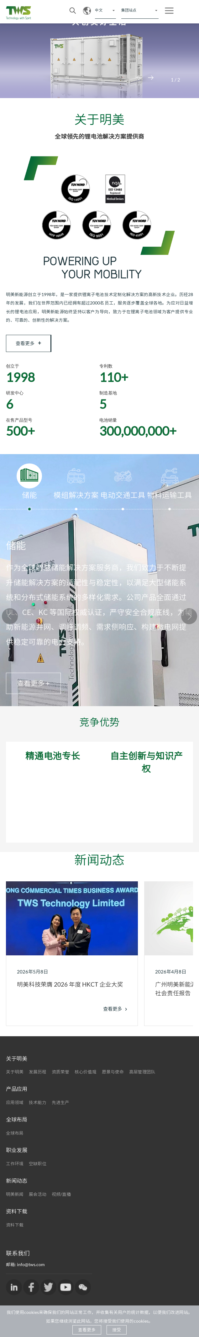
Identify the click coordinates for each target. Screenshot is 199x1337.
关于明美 (15, 1075)
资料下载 (15, 1228)
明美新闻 (15, 1197)
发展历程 (37, 1075)
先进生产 (60, 1106)
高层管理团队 (142, 1075)
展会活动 (37, 1197)
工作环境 (15, 1167)
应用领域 (15, 1106)
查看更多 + (33, 687)
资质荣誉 (60, 1075)
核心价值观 (86, 1075)
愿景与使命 (113, 1075)
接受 (116, 1329)
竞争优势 (99, 725)
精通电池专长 (52, 759)
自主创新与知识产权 (146, 765)
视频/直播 (61, 1197)
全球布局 (15, 1136)
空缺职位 (37, 1167)
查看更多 (29, 344)
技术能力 (37, 1106)
